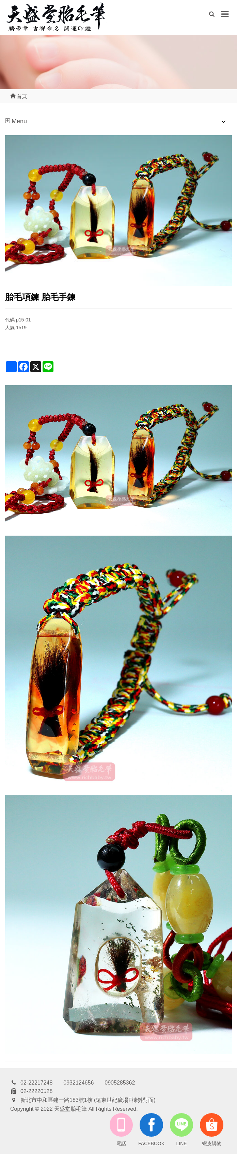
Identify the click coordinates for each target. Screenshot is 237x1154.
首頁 (18, 96)
